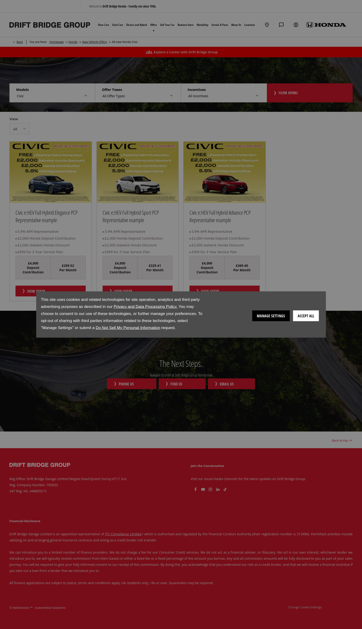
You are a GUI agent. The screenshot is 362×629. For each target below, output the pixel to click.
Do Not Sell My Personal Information (128, 328)
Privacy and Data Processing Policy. (145, 306)
